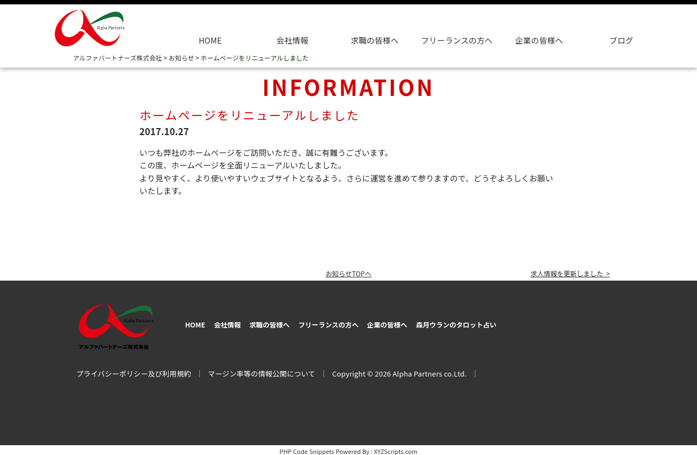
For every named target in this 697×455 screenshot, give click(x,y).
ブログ (621, 40)
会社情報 (293, 40)
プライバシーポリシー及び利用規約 (133, 371)
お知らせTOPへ (348, 272)
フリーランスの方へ (370, 322)
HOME (210, 40)
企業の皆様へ (539, 40)
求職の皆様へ (375, 40)
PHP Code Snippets (306, 448)
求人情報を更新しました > (562, 272)
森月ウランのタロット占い (536, 322)
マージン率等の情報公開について (261, 371)
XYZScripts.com (396, 448)
